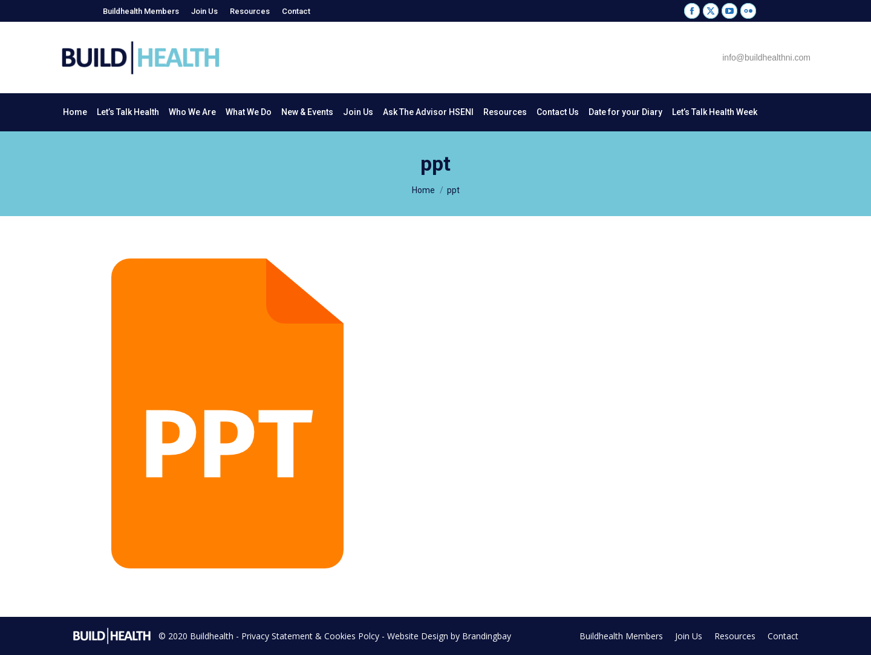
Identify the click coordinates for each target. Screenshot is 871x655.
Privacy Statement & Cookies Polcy (310, 636)
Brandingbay (486, 636)
